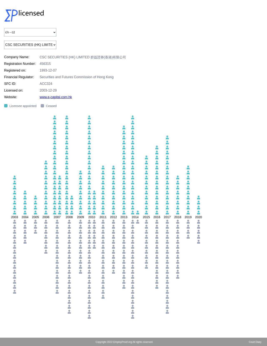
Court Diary (255, 342)
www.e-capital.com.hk (56, 97)
